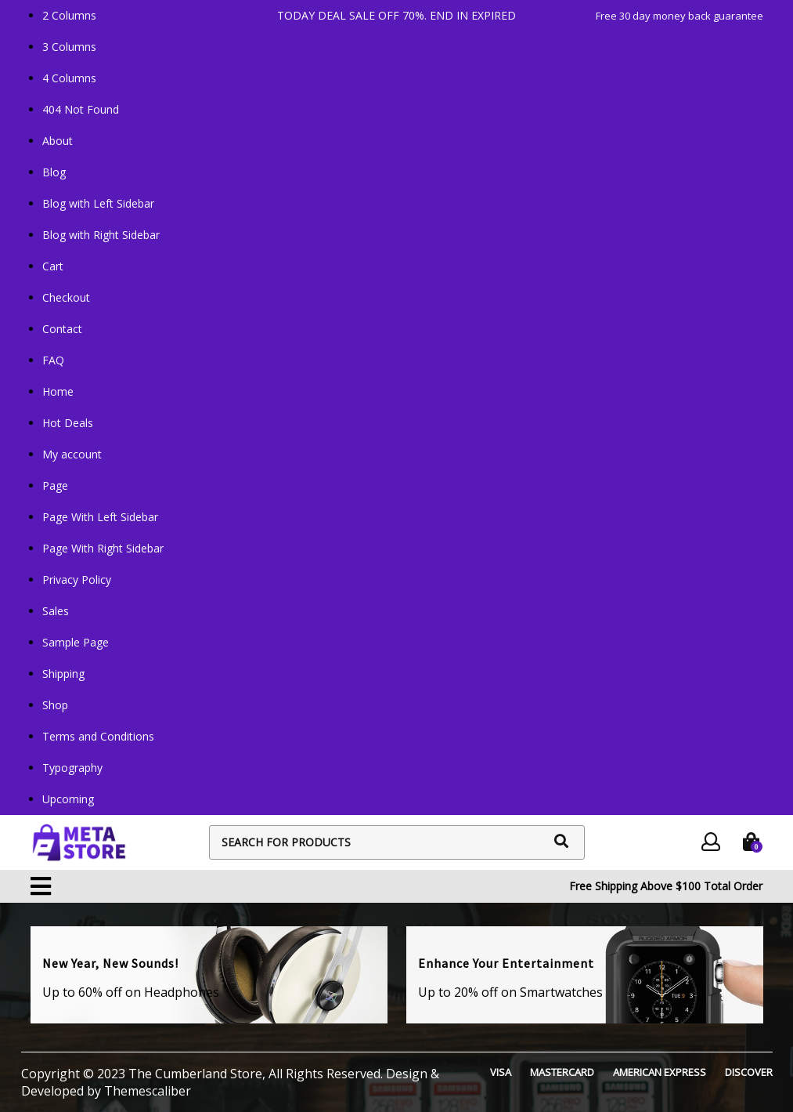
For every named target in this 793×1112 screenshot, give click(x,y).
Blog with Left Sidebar (98, 203)
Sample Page (75, 642)
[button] (41, 886)
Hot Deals (67, 422)
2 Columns (69, 15)
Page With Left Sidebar (100, 516)
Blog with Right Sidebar (101, 234)
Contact (62, 328)
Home (58, 391)
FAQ (53, 360)
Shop (55, 704)
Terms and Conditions (98, 736)
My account (72, 454)
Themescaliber (146, 1090)
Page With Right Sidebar (103, 548)
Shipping (63, 673)
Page (55, 485)
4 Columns (69, 78)
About (57, 140)
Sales (55, 610)
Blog (54, 172)
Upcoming (68, 798)
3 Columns (69, 46)
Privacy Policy (76, 579)
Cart (52, 266)
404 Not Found (80, 109)
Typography (72, 767)
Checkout (66, 297)
